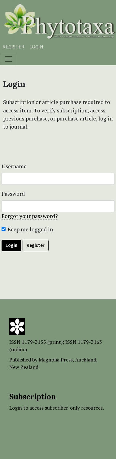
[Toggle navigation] (8, 59)
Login (36, 46)
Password (13, 193)
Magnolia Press (56, 359)
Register (13, 46)
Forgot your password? (30, 216)
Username (14, 166)
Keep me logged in (30, 229)
